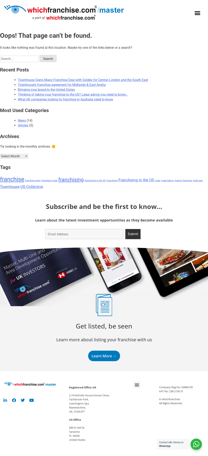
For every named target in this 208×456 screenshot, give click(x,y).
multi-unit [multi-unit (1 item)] (198, 180)
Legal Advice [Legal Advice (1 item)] (167, 180)
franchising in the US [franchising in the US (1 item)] (95, 180)
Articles (23, 125)
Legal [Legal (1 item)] (157, 180)
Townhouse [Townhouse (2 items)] (10, 186)
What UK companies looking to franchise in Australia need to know (65, 99)
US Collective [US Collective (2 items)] (32, 186)
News (22, 120)
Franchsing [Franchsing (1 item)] (112, 180)
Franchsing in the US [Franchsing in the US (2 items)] (136, 180)
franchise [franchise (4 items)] (12, 179)
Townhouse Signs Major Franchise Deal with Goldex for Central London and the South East (83, 80)
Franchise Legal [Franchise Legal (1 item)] (49, 180)
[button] (197, 13)
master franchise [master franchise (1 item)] (183, 180)
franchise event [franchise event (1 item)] (33, 180)
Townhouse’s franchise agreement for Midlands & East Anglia (62, 85)
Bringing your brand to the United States (46, 90)
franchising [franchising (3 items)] (71, 180)
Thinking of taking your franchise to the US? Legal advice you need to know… (73, 94)
